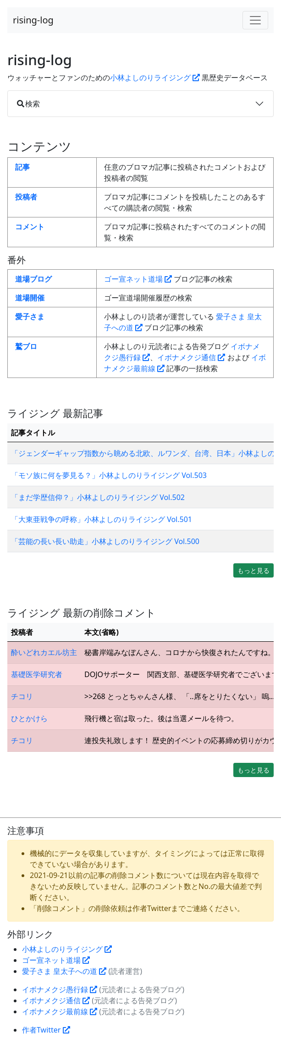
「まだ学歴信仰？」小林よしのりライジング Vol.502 (98, 497)
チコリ (22, 696)
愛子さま (29, 316)
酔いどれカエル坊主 (44, 652)
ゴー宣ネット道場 (138, 279)
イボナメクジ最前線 (59, 1011)
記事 (22, 167)
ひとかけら (29, 718)
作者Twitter (46, 1030)
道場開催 (29, 298)
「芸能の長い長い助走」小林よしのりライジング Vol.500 (105, 541)
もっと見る (253, 570)
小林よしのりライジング (155, 77)
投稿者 (26, 197)
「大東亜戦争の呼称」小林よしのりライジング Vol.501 (101, 519)
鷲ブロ (26, 346)
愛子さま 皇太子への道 (64, 971)
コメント (29, 227)
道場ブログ (33, 279)
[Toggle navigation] (255, 20)
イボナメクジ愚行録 (59, 989)
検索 (28, 104)
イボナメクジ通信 (191, 357)
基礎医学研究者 (36, 674)
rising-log (33, 20)
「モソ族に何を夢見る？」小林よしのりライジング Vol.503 (109, 475)
